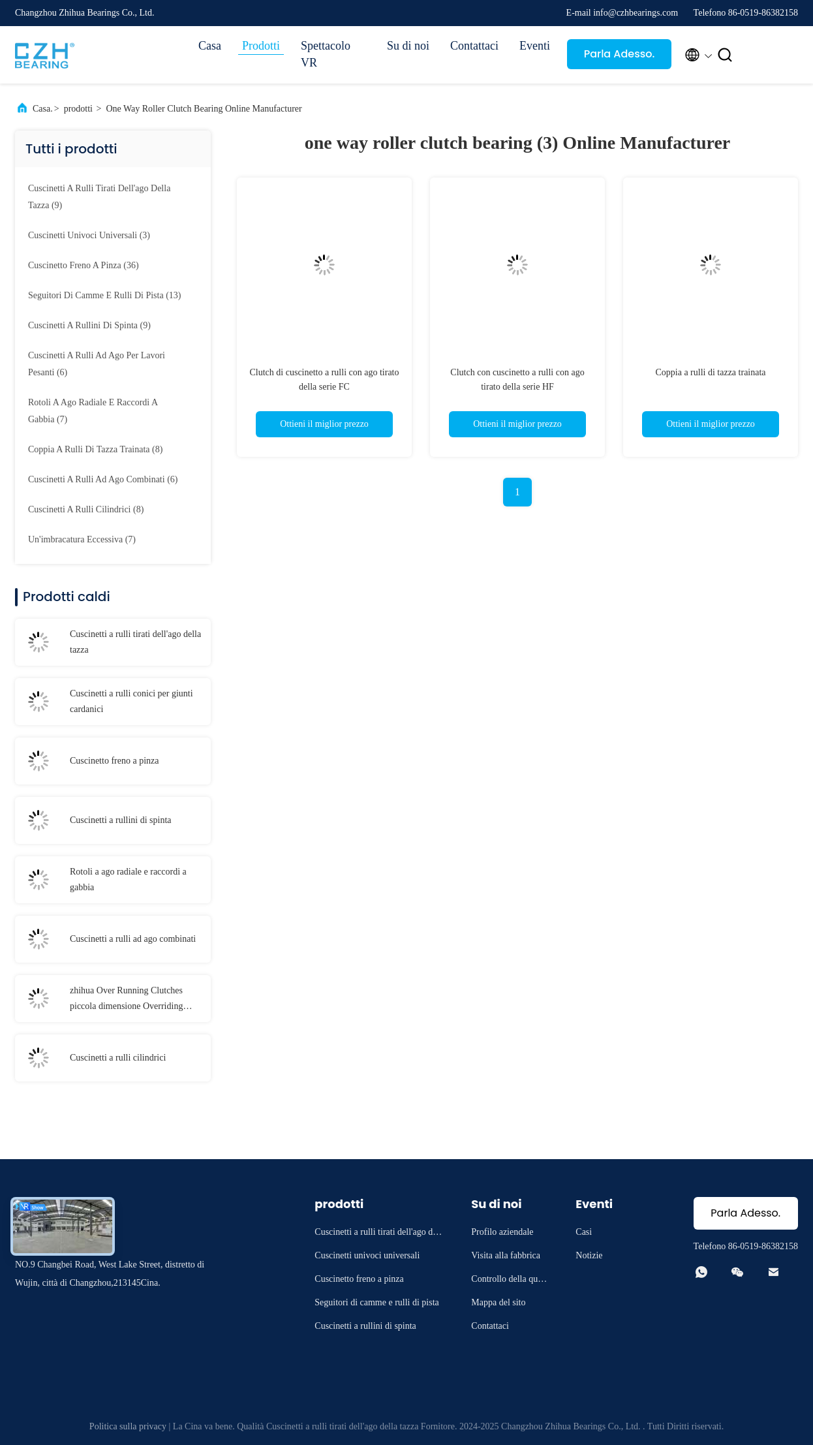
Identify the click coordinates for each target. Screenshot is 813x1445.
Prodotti (261, 45)
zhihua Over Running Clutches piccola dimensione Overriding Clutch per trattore (126, 1000)
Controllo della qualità (510, 1281)
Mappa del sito (498, 1302)
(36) (83, 265)
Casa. (43, 109)
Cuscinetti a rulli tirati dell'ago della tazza (135, 642)
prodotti (78, 109)
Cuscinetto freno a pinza (114, 761)
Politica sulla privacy (127, 1426)
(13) (104, 295)
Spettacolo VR (325, 54)
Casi (583, 1232)
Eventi (534, 45)
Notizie (588, 1255)
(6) (96, 363)
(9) (99, 196)
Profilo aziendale (502, 1232)
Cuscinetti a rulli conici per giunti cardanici (131, 701)
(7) (92, 410)
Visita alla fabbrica (505, 1255)
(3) (89, 235)
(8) (95, 449)
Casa (209, 45)
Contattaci (474, 45)
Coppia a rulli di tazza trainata (710, 372)
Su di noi (408, 45)
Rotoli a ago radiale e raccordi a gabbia (128, 879)
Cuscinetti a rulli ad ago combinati (133, 939)
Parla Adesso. (619, 53)
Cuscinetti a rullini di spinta (121, 820)
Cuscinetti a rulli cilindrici (118, 1058)
